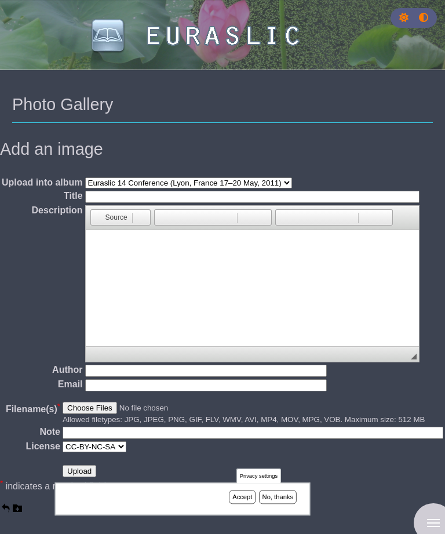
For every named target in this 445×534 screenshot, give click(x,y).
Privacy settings (259, 476)
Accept (242, 496)
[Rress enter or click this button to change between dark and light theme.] (405, 18)
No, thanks (278, 496)
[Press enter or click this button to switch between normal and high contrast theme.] (423, 18)
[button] (403, 18)
